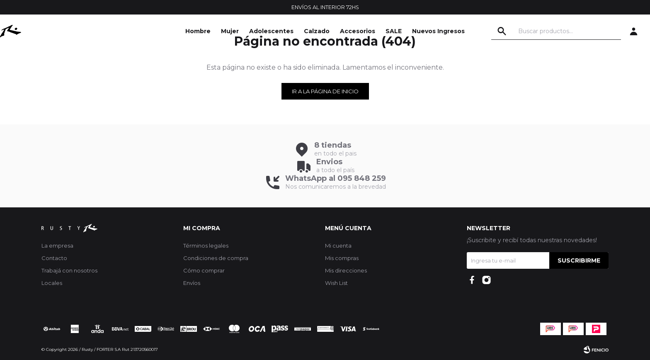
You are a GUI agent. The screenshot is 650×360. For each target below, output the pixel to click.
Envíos (191, 283)
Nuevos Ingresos (438, 31)
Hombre (198, 31)
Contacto (54, 258)
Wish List (336, 283)
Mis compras (342, 258)
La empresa (57, 245)
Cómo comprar (204, 270)
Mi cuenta (338, 245)
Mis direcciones (346, 270)
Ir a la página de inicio (325, 91)
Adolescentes (271, 31)
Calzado (317, 31)
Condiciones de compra (215, 258)
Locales (51, 283)
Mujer (230, 31)
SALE (394, 31)
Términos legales (205, 245)
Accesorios (357, 31)
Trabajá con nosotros (69, 270)
